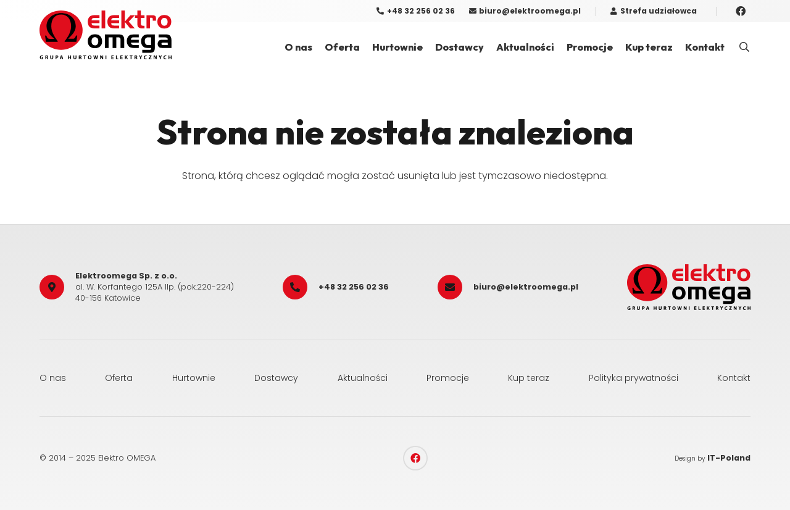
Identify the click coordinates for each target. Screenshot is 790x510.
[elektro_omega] (106, 34)
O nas (53, 378)
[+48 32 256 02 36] (300, 287)
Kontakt (733, 378)
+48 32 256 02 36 (353, 287)
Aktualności (363, 378)
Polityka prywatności (633, 378)
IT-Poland (728, 458)
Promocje (447, 378)
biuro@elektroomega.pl (525, 287)
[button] (744, 47)
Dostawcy (276, 378)
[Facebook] (740, 11)
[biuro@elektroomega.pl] (455, 287)
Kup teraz (528, 378)
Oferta (119, 378)
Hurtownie (193, 378)
